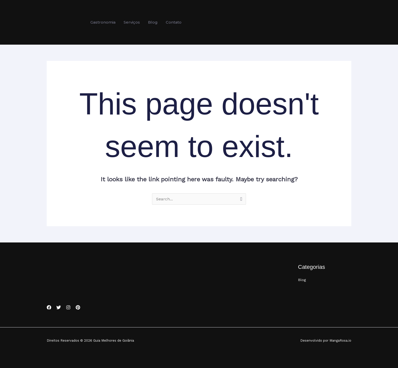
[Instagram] (68, 307)
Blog (302, 280)
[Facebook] (49, 307)
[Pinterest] (78, 307)
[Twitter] (58, 307)
